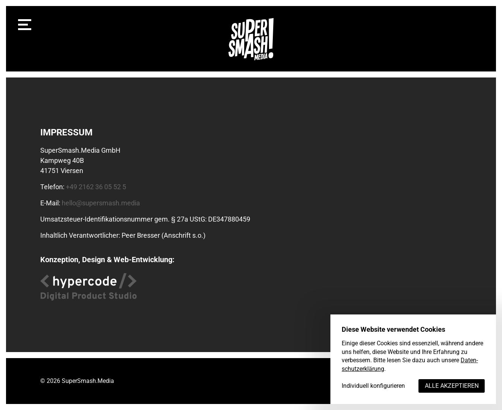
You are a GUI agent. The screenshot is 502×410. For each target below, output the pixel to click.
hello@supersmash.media (101, 203)
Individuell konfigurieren (373, 385)
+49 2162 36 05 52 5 (96, 187)
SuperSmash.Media (88, 380)
